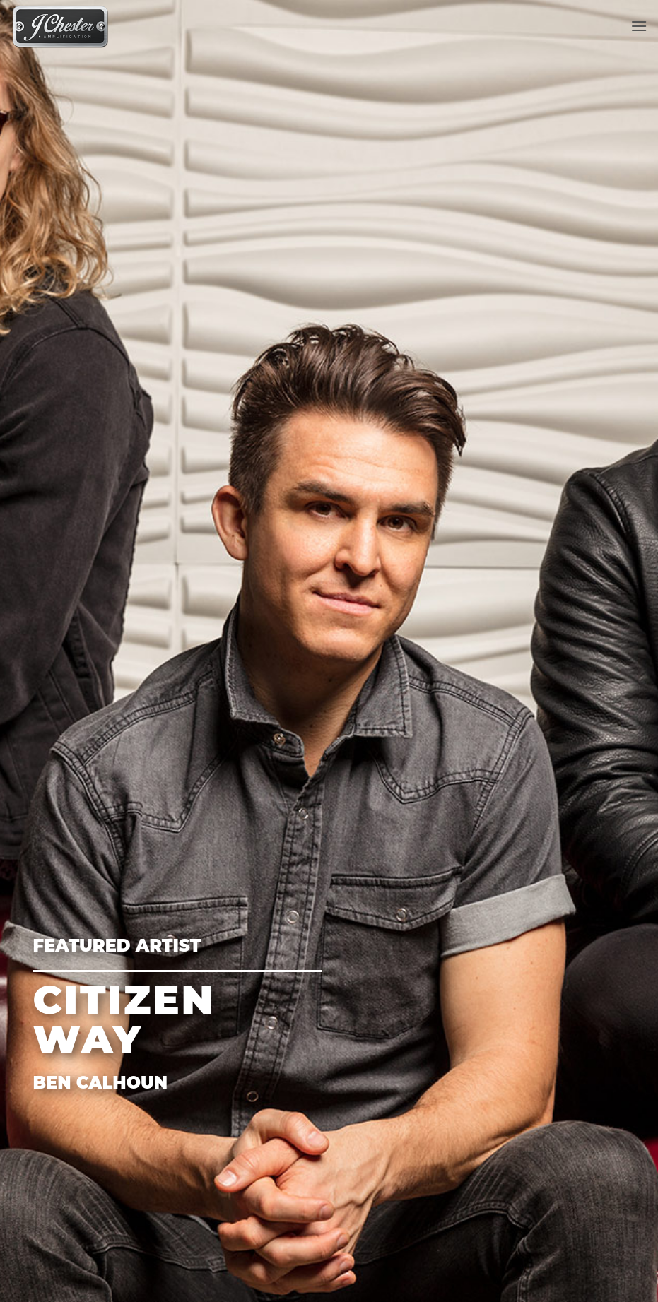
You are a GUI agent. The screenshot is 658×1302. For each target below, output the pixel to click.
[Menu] (638, 25)
